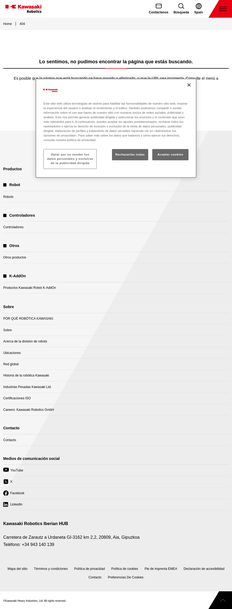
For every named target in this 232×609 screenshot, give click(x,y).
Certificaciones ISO (17, 398)
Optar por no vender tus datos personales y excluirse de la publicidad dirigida (70, 159)
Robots (8, 197)
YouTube (13, 471)
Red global (11, 364)
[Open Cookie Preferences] (126, 577)
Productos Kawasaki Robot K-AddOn (29, 288)
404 (22, 24)
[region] (116, 128)
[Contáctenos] (158, 8)
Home (7, 24)
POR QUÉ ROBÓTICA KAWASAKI (28, 318)
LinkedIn (12, 505)
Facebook (13, 494)
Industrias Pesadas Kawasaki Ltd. (27, 387)
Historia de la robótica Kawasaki (26, 375)
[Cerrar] (189, 85)
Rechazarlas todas (130, 154)
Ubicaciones (12, 353)
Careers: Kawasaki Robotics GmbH (28, 410)
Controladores (13, 227)
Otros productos (14, 257)
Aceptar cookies (170, 154)
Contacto (9, 440)
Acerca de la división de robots (25, 341)
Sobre (7, 330)
